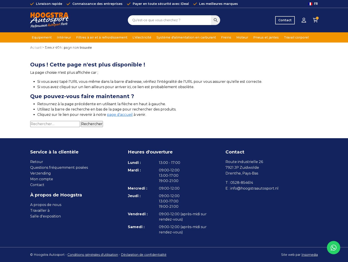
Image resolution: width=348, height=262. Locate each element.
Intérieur (64, 37)
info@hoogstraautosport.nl (254, 188)
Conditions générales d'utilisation (92, 255)
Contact (285, 20)
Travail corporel (296, 37)
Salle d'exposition (45, 216)
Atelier (71, 48)
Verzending (40, 173)
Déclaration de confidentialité (143, 255)
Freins (226, 37)
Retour (36, 162)
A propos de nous (45, 205)
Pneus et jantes (266, 37)
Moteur (242, 37)
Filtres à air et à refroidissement (101, 37)
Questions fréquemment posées (59, 167)
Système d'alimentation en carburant (186, 37)
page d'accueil (120, 115)
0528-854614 (241, 182)
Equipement (42, 37)
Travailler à (39, 210)
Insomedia (309, 255)
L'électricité (141, 37)
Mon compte (41, 179)
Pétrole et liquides (46, 48)
